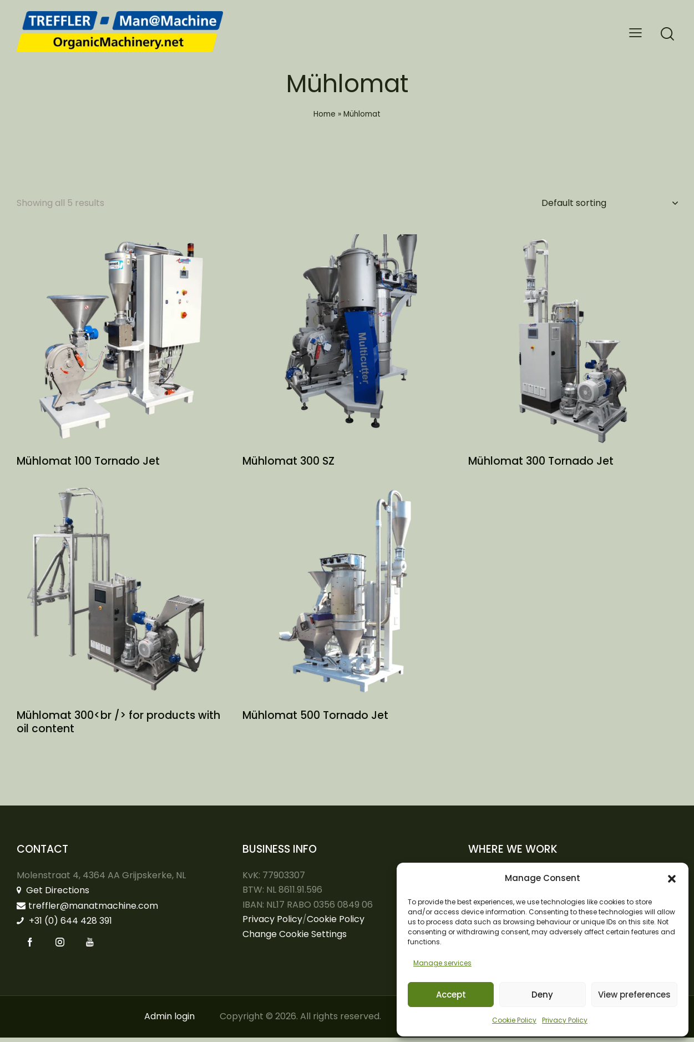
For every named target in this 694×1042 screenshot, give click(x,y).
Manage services (442, 963)
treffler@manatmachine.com (87, 910)
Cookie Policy (514, 1020)
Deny (542, 994)
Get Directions (53, 895)
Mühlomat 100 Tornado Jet (88, 464)
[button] (671, 878)
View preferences (634, 994)
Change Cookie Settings (294, 939)
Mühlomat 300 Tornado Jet (541, 464)
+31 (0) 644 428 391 (64, 925)
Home (324, 114)
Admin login (169, 1021)
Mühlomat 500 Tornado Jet (315, 720)
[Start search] (667, 34)
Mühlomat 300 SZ (288, 464)
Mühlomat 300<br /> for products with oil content (118, 727)
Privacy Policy (564, 1020)
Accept (451, 994)
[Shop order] (609, 203)
